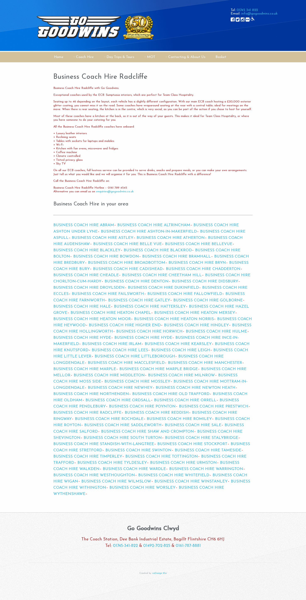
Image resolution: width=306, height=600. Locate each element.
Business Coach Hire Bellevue (198, 244)
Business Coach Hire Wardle (134, 469)
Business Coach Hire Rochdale (109, 419)
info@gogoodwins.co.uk (259, 13)
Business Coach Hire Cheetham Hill (162, 275)
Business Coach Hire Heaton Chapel (111, 313)
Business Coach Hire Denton (137, 281)
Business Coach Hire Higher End (125, 325)
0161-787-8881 (188, 546)
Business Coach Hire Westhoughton (94, 475)
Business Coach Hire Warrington (206, 469)
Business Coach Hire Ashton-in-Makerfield (149, 232)
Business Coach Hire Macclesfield (126, 363)
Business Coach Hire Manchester (205, 363)
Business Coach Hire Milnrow (181, 375)
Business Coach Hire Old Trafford (170, 394)
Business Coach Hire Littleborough (135, 356)
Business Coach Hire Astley (102, 238)
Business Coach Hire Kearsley (178, 344)
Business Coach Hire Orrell (185, 400)
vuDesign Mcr (159, 573)
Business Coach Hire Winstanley (191, 481)
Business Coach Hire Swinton (138, 450)
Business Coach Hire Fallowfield (184, 294)
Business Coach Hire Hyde (82, 338)
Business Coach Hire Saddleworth (123, 425)
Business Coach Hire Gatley (139, 300)
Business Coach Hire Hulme (216, 332)
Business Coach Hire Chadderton (203, 269)
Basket (220, 57)
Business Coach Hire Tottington (161, 457)
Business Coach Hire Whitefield (173, 475)
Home (58, 57)
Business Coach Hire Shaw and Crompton (147, 432)
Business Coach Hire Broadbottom (126, 263)
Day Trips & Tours (120, 57)
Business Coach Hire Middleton (109, 375)
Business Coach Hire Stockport (192, 444)
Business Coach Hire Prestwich (213, 407)
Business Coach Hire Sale (193, 425)
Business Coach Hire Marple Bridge (158, 369)
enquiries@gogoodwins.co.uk (115, 191)
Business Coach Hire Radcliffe (87, 413)
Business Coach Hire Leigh (180, 350)
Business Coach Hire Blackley (86, 250)
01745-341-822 (125, 546)
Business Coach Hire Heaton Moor (92, 319)
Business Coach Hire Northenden (91, 394)
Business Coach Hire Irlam (111, 344)
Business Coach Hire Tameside (208, 450)
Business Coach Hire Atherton (171, 238)
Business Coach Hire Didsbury (205, 281)
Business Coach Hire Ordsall (118, 400)
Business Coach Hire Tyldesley (112, 463)
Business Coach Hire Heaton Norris (174, 319)
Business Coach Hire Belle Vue (127, 244)
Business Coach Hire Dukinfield (163, 288)
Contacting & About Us (186, 57)
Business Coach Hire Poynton (142, 407)
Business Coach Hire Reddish (157, 413)
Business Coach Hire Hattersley (150, 307)
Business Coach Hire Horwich (149, 332)
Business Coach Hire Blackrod (158, 250)
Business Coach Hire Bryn (197, 263)
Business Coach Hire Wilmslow (116, 481)
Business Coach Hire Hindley (196, 325)
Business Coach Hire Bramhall (176, 257)
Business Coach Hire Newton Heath (195, 388)
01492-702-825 (156, 546)
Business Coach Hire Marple (84, 369)
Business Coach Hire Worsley (142, 488)
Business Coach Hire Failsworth (108, 294)
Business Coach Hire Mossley (137, 382)
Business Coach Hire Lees (120, 350)
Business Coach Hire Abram (83, 225)
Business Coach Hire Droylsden (89, 288)
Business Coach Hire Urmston (183, 463)
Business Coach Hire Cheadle (86, 275)
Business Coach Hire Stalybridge (201, 438)
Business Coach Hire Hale (82, 307)
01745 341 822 (247, 10)
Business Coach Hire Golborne (208, 300)
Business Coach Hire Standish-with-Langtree (103, 444)
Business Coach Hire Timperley (87, 457)
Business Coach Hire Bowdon (106, 257)
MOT (151, 57)
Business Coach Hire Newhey (120, 388)
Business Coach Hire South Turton (123, 438)
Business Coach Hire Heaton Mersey (194, 313)
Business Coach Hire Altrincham (153, 225)
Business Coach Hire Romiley (179, 419)
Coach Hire (85, 57)
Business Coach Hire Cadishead (128, 269)
